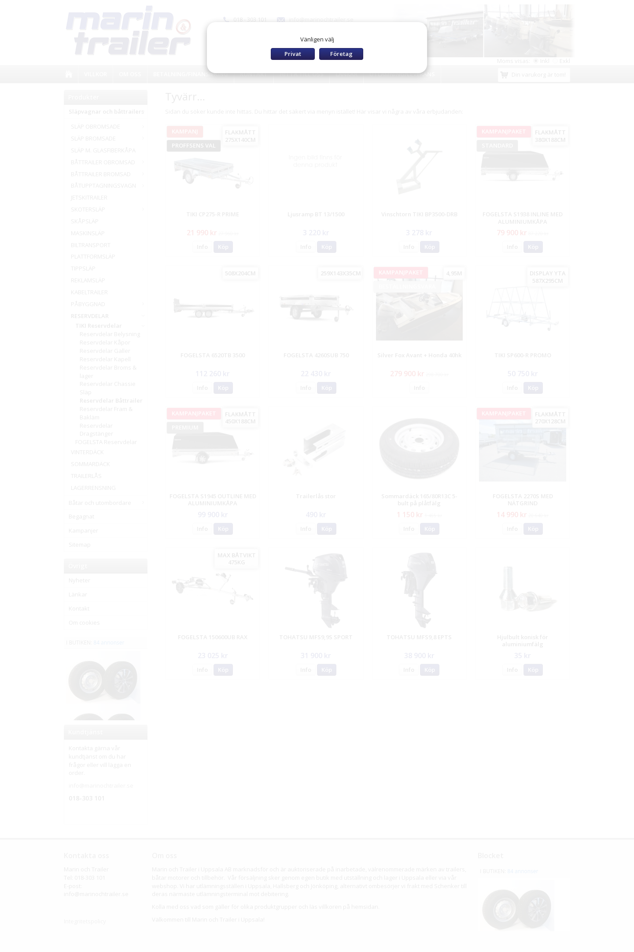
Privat (292, 54)
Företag (341, 54)
